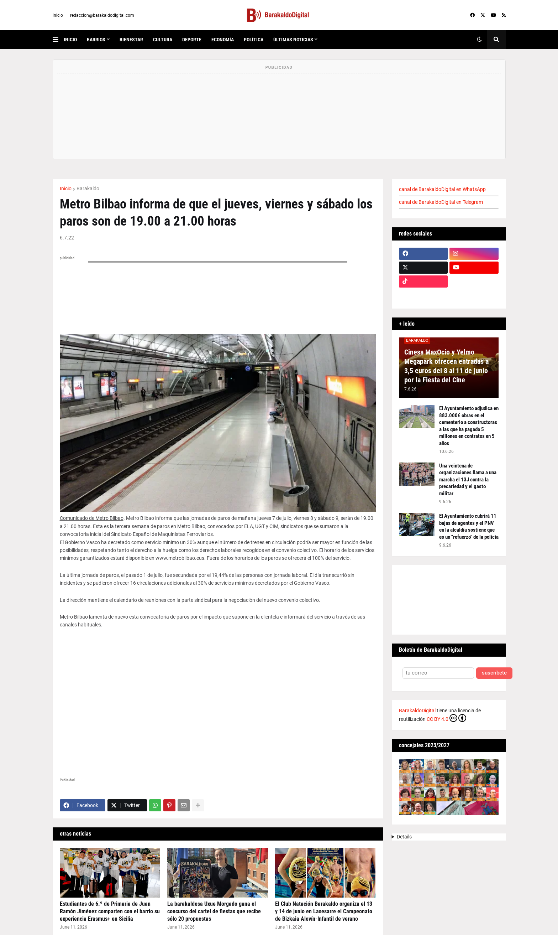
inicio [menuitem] (70, 39)
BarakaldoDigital (417, 710)
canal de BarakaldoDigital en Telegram (441, 202)
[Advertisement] (218, 712)
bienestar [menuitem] (131, 39)
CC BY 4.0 (446, 718)
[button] (58, 39)
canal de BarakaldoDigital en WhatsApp (442, 189)
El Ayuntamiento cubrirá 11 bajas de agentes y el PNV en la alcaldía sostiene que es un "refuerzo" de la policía (469, 526)
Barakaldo (88, 188)
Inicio (66, 188)
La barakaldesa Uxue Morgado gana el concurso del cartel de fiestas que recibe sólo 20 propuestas (214, 911)
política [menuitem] (253, 39)
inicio (58, 15)
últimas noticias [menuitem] (293, 39)
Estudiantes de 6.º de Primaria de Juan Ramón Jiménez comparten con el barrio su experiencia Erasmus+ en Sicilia (110, 911)
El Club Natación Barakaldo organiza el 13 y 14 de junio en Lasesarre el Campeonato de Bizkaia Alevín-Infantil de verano (323, 911)
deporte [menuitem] (191, 39)
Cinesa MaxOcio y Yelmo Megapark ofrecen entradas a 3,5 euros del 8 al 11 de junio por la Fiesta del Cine (446, 366)
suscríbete (494, 673)
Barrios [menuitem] (96, 39)
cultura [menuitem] (162, 39)
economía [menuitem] (222, 39)
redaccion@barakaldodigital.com (102, 15)
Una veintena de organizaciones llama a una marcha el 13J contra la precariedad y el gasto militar (467, 480)
